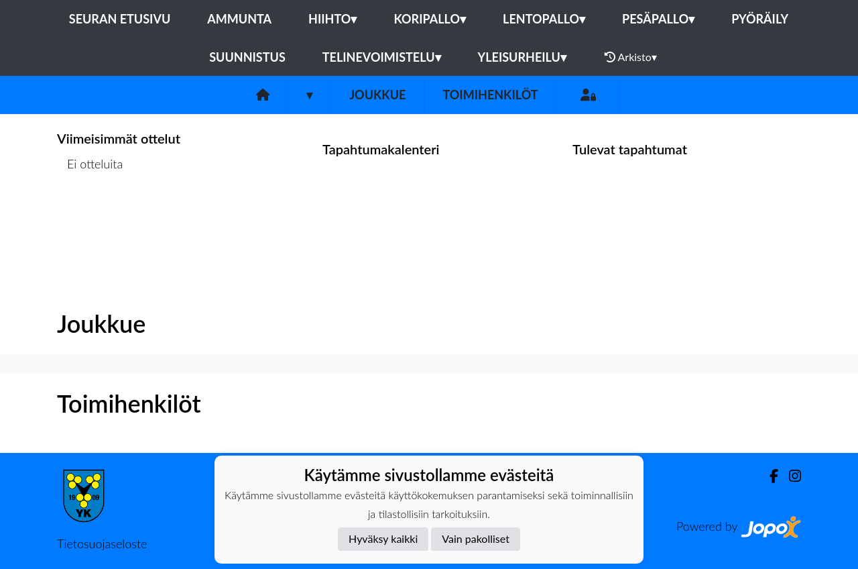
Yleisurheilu (522, 57)
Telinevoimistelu (381, 57)
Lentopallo (544, 18)
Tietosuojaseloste (102, 543)
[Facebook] (768, 476)
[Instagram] (789, 476)
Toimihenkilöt (490, 94)
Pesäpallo (658, 18)
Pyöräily (759, 18)
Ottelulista (90, 215)
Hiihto (332, 18)
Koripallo (429, 18)
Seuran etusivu (120, 18)
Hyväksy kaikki (383, 538)
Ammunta (239, 18)
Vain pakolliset (475, 538)
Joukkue (377, 94)
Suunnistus (247, 57)
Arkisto (631, 57)
